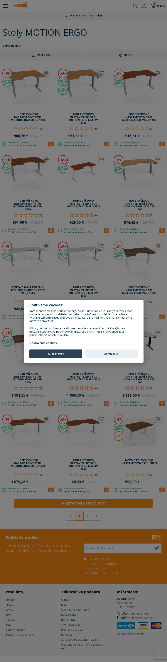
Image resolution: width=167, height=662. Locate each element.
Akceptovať (56, 354)
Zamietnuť (111, 354)
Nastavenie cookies (43, 343)
